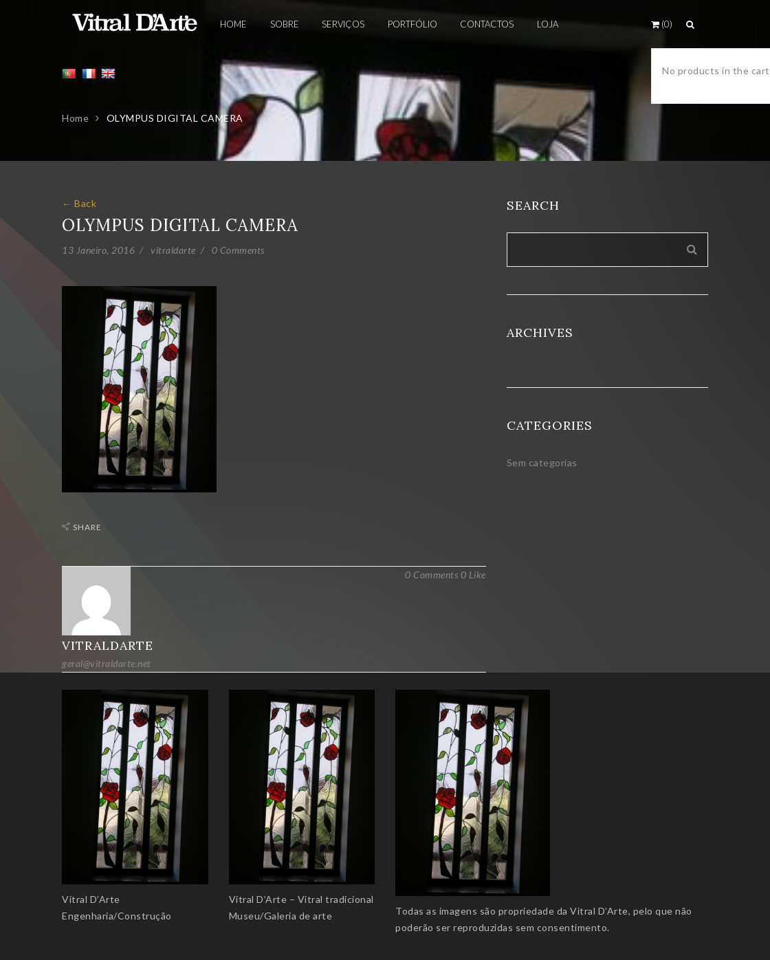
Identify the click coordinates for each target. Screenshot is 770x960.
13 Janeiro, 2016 (98, 250)
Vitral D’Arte (91, 899)
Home (75, 118)
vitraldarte (173, 250)
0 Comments (238, 250)
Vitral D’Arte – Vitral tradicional (301, 899)
